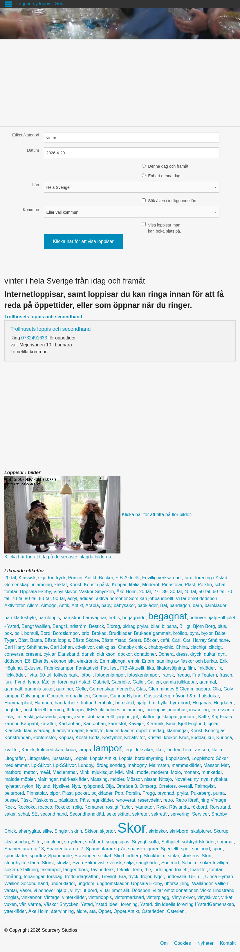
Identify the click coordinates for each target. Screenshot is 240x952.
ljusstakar (61, 758)
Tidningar (163, 869)
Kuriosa (224, 737)
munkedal (211, 772)
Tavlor (96, 869)
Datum (33, 150)
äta (92, 911)
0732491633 (34, 337)
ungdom (85, 883)
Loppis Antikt (103, 758)
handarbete (66, 702)
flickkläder (14, 675)
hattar (86, 702)
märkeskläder (74, 779)
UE (192, 876)
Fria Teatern (204, 675)
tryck (61, 577)
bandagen (179, 605)
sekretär (159, 814)
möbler (117, 779)
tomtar (10, 591)
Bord (45, 633)
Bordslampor (66, 633)
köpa (71, 749)
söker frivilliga (214, 862)
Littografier (38, 758)
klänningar (177, 730)
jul (135, 716)
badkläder (148, 605)
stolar (173, 855)
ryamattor (144, 807)
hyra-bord (180, 702)
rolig (77, 807)
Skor (132, 828)
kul (211, 737)
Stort (207, 855)
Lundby (85, 765)
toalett (181, 869)
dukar (209, 654)
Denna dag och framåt (168, 166)
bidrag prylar (135, 626)
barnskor (71, 617)
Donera (166, 654)
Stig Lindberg (127, 855)
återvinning (62, 911)
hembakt (104, 702)
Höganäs (201, 702)
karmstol (117, 723)
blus (222, 626)
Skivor (91, 831)
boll (18, 633)
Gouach (55, 695)
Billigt (184, 626)
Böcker (106, 577)
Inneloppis (156, 709)
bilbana (169, 626)
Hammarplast (18, 702)
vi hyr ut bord (83, 890)
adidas (86, 598)
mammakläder (186, 765)
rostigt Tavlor (119, 807)
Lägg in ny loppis (33, 3)
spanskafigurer (143, 848)
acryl (72, 598)
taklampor (51, 869)
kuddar (198, 737)
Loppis (80, 758)
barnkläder (215, 605)
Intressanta (222, 709)
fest (114, 668)
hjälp (141, 702)
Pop (119, 793)
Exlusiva (33, 668)
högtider (12, 709)
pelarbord (14, 793)
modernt (159, 772)
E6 (27, 661)
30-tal (176, 591)
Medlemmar (65, 772)
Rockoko (26, 807)
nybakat (219, 779)
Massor (211, 765)
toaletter (198, 869)
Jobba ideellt (101, 716)
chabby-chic (160, 647)
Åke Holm (126, 591)
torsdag (54, 876)
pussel (11, 800)
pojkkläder (101, 793)
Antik (64, 605)
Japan (65, 716)
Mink (84, 772)
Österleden (153, 911)
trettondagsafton (82, 876)
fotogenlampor (109, 675)
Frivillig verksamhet (162, 577)
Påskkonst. (44, 800)
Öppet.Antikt (126, 911)
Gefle (80, 688)
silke (47, 831)
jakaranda (46, 716)
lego (128, 749)
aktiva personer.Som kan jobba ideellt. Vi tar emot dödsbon (156, 598)
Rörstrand (220, 807)
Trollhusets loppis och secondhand (43, 316)
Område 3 (126, 786)
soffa (154, 841)
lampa (84, 749)
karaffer (48, 723)
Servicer (200, 814)
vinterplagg (158, 897)
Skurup (221, 831)
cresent (33, 654)
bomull (31, 633)
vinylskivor (208, 897)
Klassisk (27, 577)
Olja (110, 786)
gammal (207, 681)
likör (160, 749)
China (182, 647)
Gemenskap (16, 584)
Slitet (36, 841)
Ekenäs (40, 661)
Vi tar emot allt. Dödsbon (125, 890)
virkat (226, 897)
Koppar (119, 584)
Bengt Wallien (35, 626)
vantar (10, 890)
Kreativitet (134, 737)
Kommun (31, 209)
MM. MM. (124, 772)
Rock (9, 807)
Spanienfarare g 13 (24, 848)
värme (34, 904)
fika (150, 668)
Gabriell (101, 681)
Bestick (96, 626)
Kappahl (29, 723)
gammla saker (39, 688)
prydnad (165, 793)
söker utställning (21, 869)
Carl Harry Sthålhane (26, 647)
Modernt (150, 584)
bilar (155, 626)
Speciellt (169, 848)
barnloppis (49, 617)
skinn (76, 831)
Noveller (182, 779)
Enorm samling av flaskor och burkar (179, 661)
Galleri (153, 681)
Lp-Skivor (40, 765)
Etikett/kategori (25, 135)
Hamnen (43, 702)
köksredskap (50, 749)
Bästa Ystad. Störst (121, 640)
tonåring (12, 876)
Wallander (202, 883)
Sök (59, 3)
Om (164, 943)
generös (125, 688)
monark (191, 772)
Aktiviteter (14, 605)
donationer (145, 654)
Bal (163, 605)
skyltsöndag (16, 841)
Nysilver (61, 786)
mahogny (137, 765)
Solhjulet (170, 841)
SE (34, 814)
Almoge (48, 605)
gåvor (178, 695)
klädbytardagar (68, 730)
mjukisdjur (102, 772)
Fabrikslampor (58, 668)
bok (8, 633)
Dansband (68, 654)
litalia (134, 584)
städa (33, 862)
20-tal (10, 577)
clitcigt (215, 647)
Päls (84, 800)
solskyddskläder (198, 841)
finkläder (206, 668)
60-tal (218, 591)
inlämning (42, 584)
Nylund (43, 786)
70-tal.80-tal (24, 598)
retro (168, 800)
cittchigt (198, 647)
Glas (141, 688)
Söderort (170, 862)
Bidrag (113, 626)
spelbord (201, 848)
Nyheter (205, 943)
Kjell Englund (191, 723)
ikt (102, 709)
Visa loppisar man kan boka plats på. (164, 228)
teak (109, 869)
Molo (176, 772)
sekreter (140, 814)
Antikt (90, 577)
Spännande (60, 855)
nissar (150, 779)
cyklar (49, 654)
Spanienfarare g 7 (64, 848)
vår (22, 904)
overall (185, 786)
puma (219, 793)
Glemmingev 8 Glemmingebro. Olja (184, 688)
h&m (191, 695)
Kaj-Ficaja (222, 716)
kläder (112, 730)
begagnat (167, 616)
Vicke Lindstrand (217, 890)
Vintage (51, 897)
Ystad (87, 904)
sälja (129, 862)
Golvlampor (32, 695)
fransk (167, 675)
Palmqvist (204, 786)
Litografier (14, 758)
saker (9, 814)
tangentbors (75, 869)
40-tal (190, 591)
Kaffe (203, 716)
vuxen (10, 904)
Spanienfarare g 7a (105, 848)
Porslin (75, 577)
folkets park (66, 675)
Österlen (175, 911)
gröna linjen (78, 695)
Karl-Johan (94, 723)
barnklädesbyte (20, 617)
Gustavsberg (157, 695)
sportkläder (15, 855)
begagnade (133, 617)
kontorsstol (44, 737)
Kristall (154, 737)
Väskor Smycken (96, 591)
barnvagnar (94, 617)
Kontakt (228, 943)
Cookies (182, 943)
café (164, 640)
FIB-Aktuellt (128, 577)
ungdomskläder (113, 883)
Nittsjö (165, 779)
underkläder (63, 883)
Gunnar (99, 695)
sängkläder (147, 862)
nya (204, 779)
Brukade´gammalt (152, 633)
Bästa (36, 640)
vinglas (11, 897)
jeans (79, 716)
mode (143, 772)
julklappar (168, 716)
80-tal (44, 598)
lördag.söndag (110, 765)
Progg (148, 793)
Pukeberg (201, 793)
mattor (30, 772)
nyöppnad (92, 786)
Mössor (134, 779)
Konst (75, 584)
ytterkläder (15, 911)
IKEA (92, 709)
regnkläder (102, 800)
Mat (225, 765)
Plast (190, 584)
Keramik (155, 723)
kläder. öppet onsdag (142, 730)
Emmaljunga (112, 661)
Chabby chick (132, 647)
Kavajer (136, 723)
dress (181, 654)
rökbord (199, 807)
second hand (53, 814)
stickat (104, 855)
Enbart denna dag (164, 175)
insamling (199, 709)
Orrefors (167, 786)
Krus (184, 737)
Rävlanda (179, 807)
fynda (33, 681)
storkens (190, 855)
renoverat (125, 800)
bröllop (180, 633)
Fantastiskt (87, 668)
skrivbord (178, 831)
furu (189, 577)
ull (200, 876)
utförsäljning (176, 883)
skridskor (158, 831)
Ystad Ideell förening (116, 904)
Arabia (92, 605)
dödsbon (13, 661)
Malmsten (159, 765)
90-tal (59, 598)
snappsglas (117, 841)
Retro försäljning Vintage (201, 800)
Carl (176, 640)
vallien (221, 883)
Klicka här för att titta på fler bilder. (157, 514)
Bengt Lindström (69, 626)
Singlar (62, 831)
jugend (124, 716)
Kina (170, 723)
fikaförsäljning (171, 668)
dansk (88, 654)
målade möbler (19, 779)
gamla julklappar (180, 681)
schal (219, 584)
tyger (159, 876)
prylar (182, 793)
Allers (32, 605)
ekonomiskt (63, 661)
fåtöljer (48, 681)
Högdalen (224, 702)
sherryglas (29, 831)
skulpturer (201, 831)
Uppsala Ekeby (35, 591)
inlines (113, 709)
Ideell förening (49, 709)
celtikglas (106, 647)
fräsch (225, 675)
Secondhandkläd (86, 814)
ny (196, 779)
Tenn (137, 869)
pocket (82, 793)
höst (28, 709)
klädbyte (95, 730)
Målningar (47, 779)
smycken (73, 841)
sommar (225, 841)
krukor (170, 737)
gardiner (64, 688)
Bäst (23, 640)
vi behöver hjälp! (51, 890)
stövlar (63, 862)
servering (180, 814)
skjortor (45, 577)
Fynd (20, 681)
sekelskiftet (118, 814)
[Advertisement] (120, 79)
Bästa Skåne (86, 640)
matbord (12, 772)
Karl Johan (70, 723)
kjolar (213, 723)
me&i (44, 772)
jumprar (188, 716)
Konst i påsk (96, 584)
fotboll (86, 675)
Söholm (189, 862)
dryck (195, 654)
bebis (114, 617)
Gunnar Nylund (126, 695)
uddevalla (177, 876)
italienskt (24, 716)
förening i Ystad (211, 577)
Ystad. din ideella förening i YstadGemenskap (187, 904)
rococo (45, 807)
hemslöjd (124, 702)
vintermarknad (129, 897)
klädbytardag (37, 730)
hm (152, 702)
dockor (124, 654)
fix (219, 668)
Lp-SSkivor (64, 765)
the (148, 869)
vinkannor (31, 897)
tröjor (146, 876)
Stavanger (85, 855)
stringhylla (14, 862)
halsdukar (209, 695)
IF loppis (75, 709)
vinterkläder (74, 897)
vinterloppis (100, 897)
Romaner (93, 807)
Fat (104, 668)
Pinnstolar (172, 584)
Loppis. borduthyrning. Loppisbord (154, 758)
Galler (139, 681)
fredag (183, 675)
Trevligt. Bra (113, 876)
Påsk (25, 800)
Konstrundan (17, 737)
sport (217, 848)
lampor (108, 748)
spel (185, 848)
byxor (206, 633)
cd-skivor (84, 647)
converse (13, 654)
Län (35, 184)
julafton (148, 716)
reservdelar (149, 800)
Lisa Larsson (196, 749)
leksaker (144, 749)
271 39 (160, 591)
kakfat (61, 584)
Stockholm (154, 855)
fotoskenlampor (143, 675)
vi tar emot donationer (175, 890)
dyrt (222, 654)
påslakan (68, 800)
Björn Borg (204, 626)
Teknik (122, 869)
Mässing (99, 779)
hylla (162, 702)
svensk (114, 862)
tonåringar (34, 876)
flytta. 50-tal (39, 675)
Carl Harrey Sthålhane (206, 640)
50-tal (204, 591)
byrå (194, 633)
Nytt (76, 786)
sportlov (38, 855)
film (191, 668)
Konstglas (215, 730)
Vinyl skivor (65, 591)
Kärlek (28, 749)
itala (8, 716)
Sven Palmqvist (88, 862)
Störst (48, 862)
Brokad (99, 633)
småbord (94, 841)
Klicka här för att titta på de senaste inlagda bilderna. (58, 556)
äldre (81, 911)
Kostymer (112, 737)
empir (133, 661)
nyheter (11, 786)
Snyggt (139, 841)
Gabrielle (120, 681)
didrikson (106, 654)
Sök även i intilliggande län (172, 200)
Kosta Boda (88, 737)
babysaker (124, 605)
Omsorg (148, 786)
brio (85, 633)
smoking (53, 841)
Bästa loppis (57, 640)
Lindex (173, 749)
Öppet (104, 911)
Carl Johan (61, 647)
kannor (11, 723)
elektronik (87, 661)
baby (106, 605)
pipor (55, 793)
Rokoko (62, 807)
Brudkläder (120, 633)
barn (197, 605)
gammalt (13, 688)
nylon (27, 786)
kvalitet (11, 749)
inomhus (177, 709)
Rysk (161, 807)
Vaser (25, 890)
